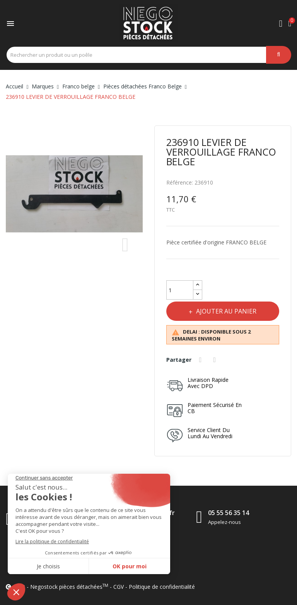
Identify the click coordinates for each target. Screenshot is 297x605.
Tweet (216, 360)
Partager (201, 360)
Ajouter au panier (226, 311)
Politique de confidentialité (162, 586)
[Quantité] (179, 290)
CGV (118, 586)
